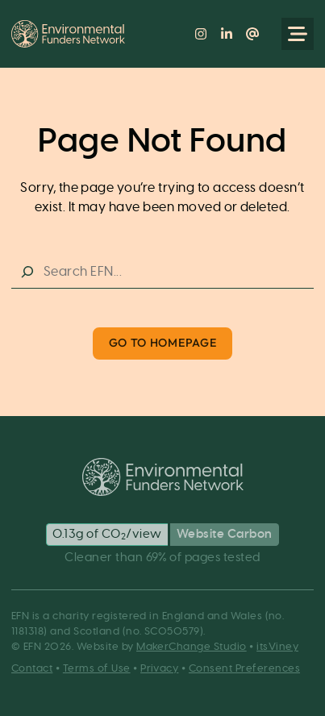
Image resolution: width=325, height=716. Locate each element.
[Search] (27, 272)
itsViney (277, 647)
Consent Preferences (244, 669)
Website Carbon (225, 534)
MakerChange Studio (191, 647)
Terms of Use (97, 669)
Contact (31, 669)
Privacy (159, 669)
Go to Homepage (163, 342)
